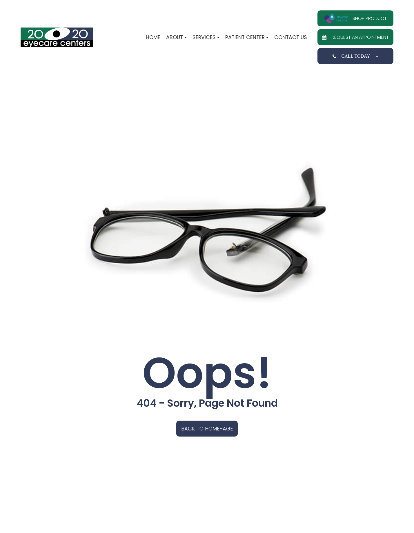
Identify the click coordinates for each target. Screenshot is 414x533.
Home (153, 37)
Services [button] (206, 37)
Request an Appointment (355, 37)
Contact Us (290, 37)
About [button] (176, 37)
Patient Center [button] (246, 37)
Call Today (355, 56)
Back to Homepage (207, 428)
